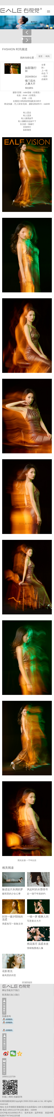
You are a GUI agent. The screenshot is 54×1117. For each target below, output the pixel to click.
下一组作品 (44, 76)
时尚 (48, 56)
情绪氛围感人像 (35, 948)
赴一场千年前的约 (36, 893)
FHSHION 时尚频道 (15, 49)
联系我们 (6, 994)
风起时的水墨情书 (37, 889)
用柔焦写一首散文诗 (12, 924)
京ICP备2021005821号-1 (11, 1113)
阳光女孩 (22, 860)
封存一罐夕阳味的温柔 (12, 918)
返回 (45, 79)
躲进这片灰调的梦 (12, 889)
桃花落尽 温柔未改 (38, 943)
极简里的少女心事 (11, 893)
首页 (40, 56)
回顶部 (25, 982)
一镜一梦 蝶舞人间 (38, 916)
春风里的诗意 (9, 975)
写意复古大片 (34, 921)
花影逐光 (7, 971)
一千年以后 (31, 860)
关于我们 (15, 990)
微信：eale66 (31, 1110)
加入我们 (15, 994)
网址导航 (6, 990)
